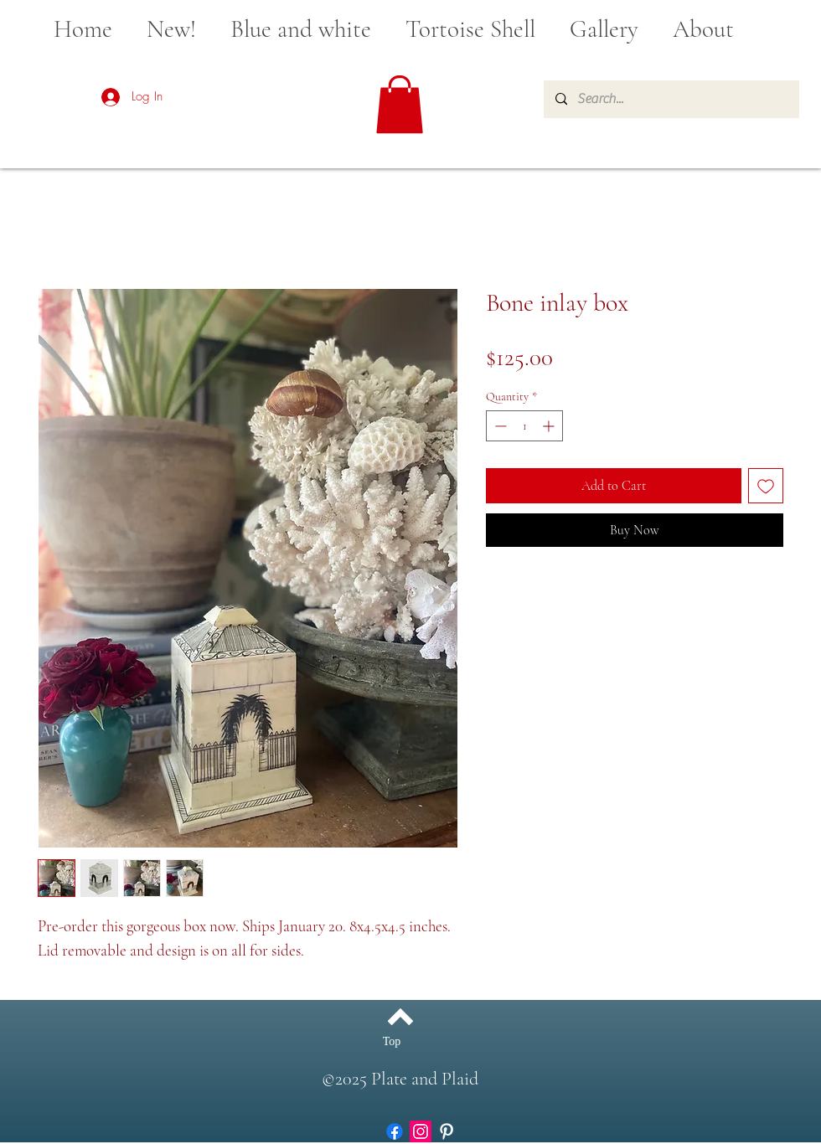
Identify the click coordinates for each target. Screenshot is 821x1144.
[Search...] (670, 99)
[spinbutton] (524, 426)
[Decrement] (498, 426)
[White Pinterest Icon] (446, 1131)
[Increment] (550, 426)
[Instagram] (420, 1131)
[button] (399, 104)
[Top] (391, 1041)
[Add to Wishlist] (765, 485)
